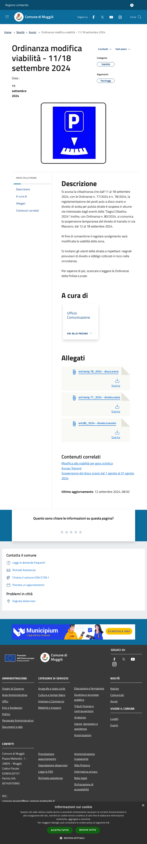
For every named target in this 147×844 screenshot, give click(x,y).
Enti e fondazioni (12, 708)
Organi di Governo (13, 688)
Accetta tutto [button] (60, 830)
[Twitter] (100, 17)
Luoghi (114, 719)
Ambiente (80, 717)
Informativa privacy (86, 771)
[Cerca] (139, 17)
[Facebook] (92, 17)
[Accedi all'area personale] (132, 5)
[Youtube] (109, 17)
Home (7, 32)
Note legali (80, 778)
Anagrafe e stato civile (51, 688)
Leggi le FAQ (45, 771)
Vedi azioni (123, 49)
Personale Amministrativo (17, 720)
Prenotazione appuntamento (47, 756)
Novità (20, 32)
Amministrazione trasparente (84, 756)
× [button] (143, 805)
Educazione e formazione (89, 688)
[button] (73, 838)
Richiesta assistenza (50, 778)
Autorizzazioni (82, 735)
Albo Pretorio (82, 765)
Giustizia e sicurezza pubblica (86, 697)
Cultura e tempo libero (51, 695)
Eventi (114, 725)
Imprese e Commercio (51, 701)
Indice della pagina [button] (26, 177)
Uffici (5, 701)
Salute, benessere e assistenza (86, 726)
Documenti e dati (12, 727)
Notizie (114, 688)
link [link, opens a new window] (107, 822)
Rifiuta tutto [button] (87, 829)
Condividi (105, 49)
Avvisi (32, 32)
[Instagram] (118, 17)
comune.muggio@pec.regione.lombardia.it (28, 801)
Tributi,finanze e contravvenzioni (84, 708)
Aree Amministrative (14, 695)
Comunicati (117, 695)
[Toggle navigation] (7, 17)
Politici (6, 714)
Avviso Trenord (71, 468)
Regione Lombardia (16, 5)
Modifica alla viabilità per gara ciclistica (87, 463)
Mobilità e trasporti (49, 708)
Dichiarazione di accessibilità (83, 786)
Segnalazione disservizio (52, 765)
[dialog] (73, 823)
